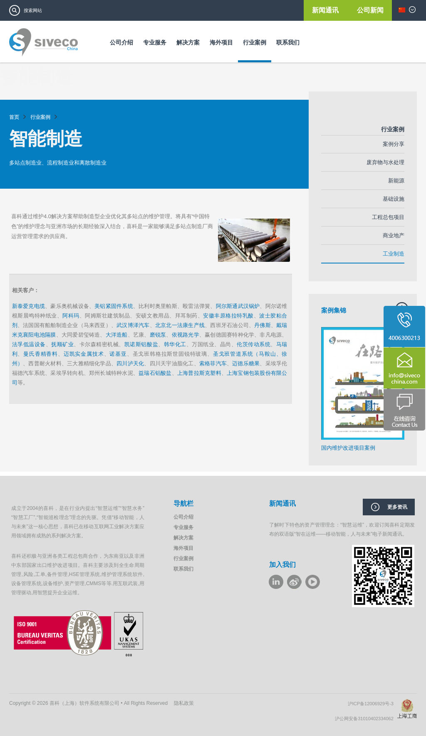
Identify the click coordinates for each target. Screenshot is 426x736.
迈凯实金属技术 (84, 354)
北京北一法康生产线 (180, 325)
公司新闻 (370, 10)
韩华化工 (175, 344)
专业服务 (154, 42)
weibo (294, 582)
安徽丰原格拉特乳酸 (228, 316)
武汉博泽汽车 (132, 325)
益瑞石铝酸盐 (155, 373)
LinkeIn (276, 582)
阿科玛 (70, 316)
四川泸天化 (130, 363)
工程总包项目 (388, 217)
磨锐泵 (158, 335)
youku (312, 582)
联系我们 (288, 42)
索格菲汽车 (213, 363)
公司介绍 (121, 42)
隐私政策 (184, 703)
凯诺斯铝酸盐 (141, 344)
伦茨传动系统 (253, 344)
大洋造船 (117, 335)
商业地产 (393, 235)
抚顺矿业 (62, 344)
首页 (14, 117)
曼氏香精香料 (40, 354)
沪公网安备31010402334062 (366, 718)
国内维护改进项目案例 (348, 448)
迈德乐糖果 (246, 363)
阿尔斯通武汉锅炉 (238, 306)
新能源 (396, 180)
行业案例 (254, 42)
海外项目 (221, 42)
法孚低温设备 (29, 344)
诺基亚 (117, 354)
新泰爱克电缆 (28, 306)
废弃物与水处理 (385, 162)
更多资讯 (397, 507)
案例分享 (393, 144)
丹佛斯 (262, 325)
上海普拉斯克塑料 (199, 373)
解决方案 (188, 42)
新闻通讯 (326, 10)
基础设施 (393, 199)
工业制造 (393, 254)
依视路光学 (185, 335)
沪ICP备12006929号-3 (372, 703)
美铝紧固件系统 (113, 306)
